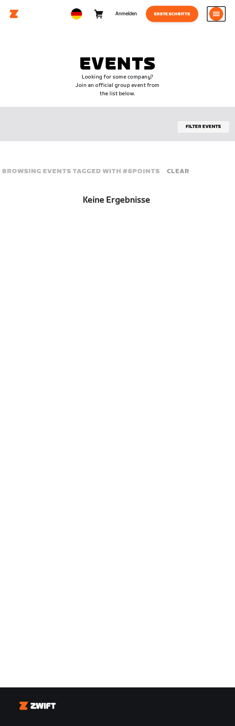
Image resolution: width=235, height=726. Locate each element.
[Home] (14, 14)
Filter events (203, 126)
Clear (178, 171)
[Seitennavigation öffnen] (216, 14)
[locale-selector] (76, 13)
